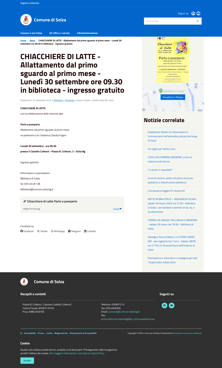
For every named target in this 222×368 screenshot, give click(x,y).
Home (23, 40)
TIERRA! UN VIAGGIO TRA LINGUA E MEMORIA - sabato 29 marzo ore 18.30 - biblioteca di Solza (172, 224)
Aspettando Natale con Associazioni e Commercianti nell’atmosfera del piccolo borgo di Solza (173, 136)
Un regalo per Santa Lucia (161, 149)
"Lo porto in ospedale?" (160, 170)
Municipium (177, 333)
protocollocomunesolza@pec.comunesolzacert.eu (128, 319)
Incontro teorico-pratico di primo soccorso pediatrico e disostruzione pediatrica (170, 180)
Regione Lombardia (29, 3)
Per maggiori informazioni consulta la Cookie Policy (76, 353)
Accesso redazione (193, 333)
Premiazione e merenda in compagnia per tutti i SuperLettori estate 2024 (172, 260)
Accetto (27, 360)
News (33, 40)
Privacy (41, 333)
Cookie (49, 333)
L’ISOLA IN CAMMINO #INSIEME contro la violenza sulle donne (170, 159)
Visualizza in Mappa (172, 97)
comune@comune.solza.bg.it (124, 312)
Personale (70, 100)
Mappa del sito (61, 333)
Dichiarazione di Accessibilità (83, 333)
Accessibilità (30, 333)
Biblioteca (59, 100)
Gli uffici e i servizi (59, 33)
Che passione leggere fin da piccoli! (166, 191)
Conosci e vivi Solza (31, 33)
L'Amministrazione (87, 33)
